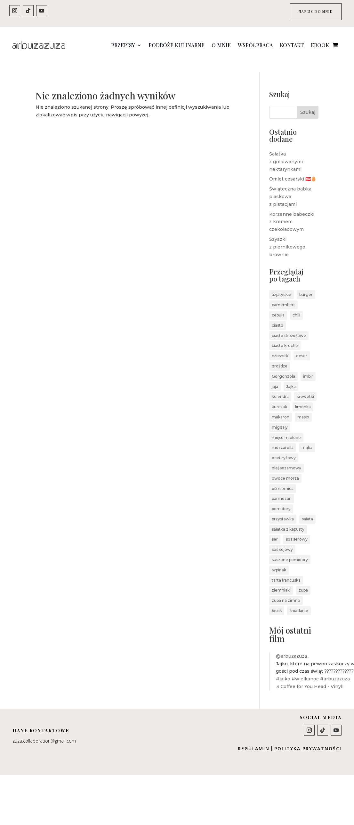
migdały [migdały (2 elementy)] (280, 418)
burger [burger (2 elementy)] (306, 286)
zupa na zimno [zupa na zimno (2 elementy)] (286, 591)
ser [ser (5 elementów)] (275, 530)
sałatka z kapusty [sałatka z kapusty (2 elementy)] (288, 520)
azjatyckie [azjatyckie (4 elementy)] (281, 286)
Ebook (320, 45)
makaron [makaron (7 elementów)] (280, 408)
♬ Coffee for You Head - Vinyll (310, 678)
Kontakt (292, 45)
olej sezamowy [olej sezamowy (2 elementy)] (286, 459)
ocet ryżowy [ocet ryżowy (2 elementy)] (284, 449)
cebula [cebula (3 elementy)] (278, 306)
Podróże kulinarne (177, 45)
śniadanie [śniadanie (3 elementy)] (299, 602)
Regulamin (254, 740)
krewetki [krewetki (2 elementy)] (305, 388)
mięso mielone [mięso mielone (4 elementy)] (286, 428)
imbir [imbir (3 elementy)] (308, 367)
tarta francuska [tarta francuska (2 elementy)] (286, 571)
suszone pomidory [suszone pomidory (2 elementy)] (290, 551)
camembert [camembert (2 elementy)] (283, 296)
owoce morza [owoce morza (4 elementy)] (285, 469)
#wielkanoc (305, 670)
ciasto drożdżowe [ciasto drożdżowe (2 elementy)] (289, 326)
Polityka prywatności (308, 740)
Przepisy (123, 45)
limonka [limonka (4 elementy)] (303, 398)
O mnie (221, 45)
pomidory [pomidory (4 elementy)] (281, 500)
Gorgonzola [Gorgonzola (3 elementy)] (283, 367)
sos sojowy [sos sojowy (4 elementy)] (282, 540)
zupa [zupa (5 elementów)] (303, 581)
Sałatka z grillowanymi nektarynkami (286, 153)
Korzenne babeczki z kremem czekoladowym (291, 213)
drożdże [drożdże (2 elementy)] (279, 357)
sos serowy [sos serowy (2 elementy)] (297, 530)
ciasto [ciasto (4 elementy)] (277, 316)
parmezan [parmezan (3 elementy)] (282, 489)
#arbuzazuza (335, 670)
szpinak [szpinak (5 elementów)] (279, 561)
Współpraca (255, 45)
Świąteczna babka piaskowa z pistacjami (290, 187)
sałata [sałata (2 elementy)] (307, 510)
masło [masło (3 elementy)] (303, 408)
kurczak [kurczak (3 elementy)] (279, 398)
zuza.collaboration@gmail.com (44, 732)
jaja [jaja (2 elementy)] (275, 377)
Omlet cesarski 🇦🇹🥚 (292, 170)
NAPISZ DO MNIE (308, 13)
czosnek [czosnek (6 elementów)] (280, 347)
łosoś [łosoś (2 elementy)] (277, 602)
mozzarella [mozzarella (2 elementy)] (283, 439)
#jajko (283, 670)
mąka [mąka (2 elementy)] (307, 439)
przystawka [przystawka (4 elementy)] (283, 510)
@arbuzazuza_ (292, 647)
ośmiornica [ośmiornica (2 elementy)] (283, 479)
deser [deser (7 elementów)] (301, 347)
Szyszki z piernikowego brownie (287, 238)
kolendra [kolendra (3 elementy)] (280, 388)
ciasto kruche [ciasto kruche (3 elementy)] (285, 337)
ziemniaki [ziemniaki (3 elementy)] (281, 581)
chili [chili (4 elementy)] (296, 306)
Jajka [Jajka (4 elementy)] (291, 377)
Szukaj (307, 103)
